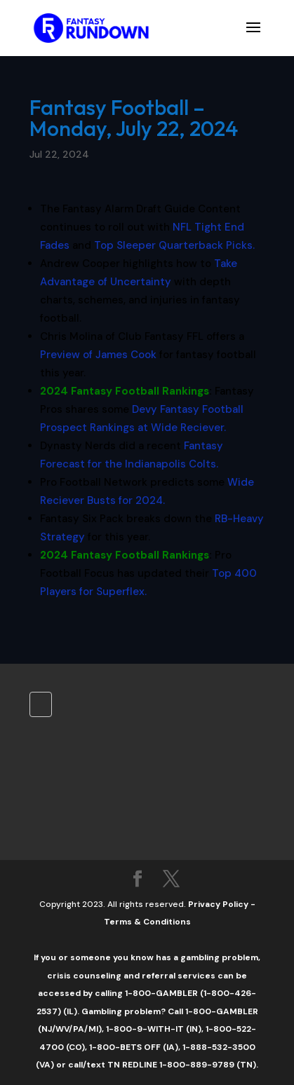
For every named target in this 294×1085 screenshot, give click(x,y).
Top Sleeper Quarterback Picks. (174, 245)
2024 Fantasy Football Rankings (124, 391)
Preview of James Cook (98, 355)
